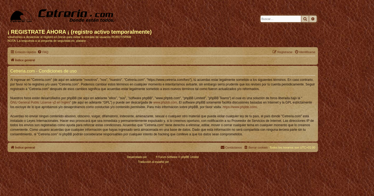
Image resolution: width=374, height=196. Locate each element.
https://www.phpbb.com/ (240, 107)
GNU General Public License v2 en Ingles (40, 102)
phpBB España (178, 161)
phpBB (152, 157)
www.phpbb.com (165, 102)
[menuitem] (42, 52)
